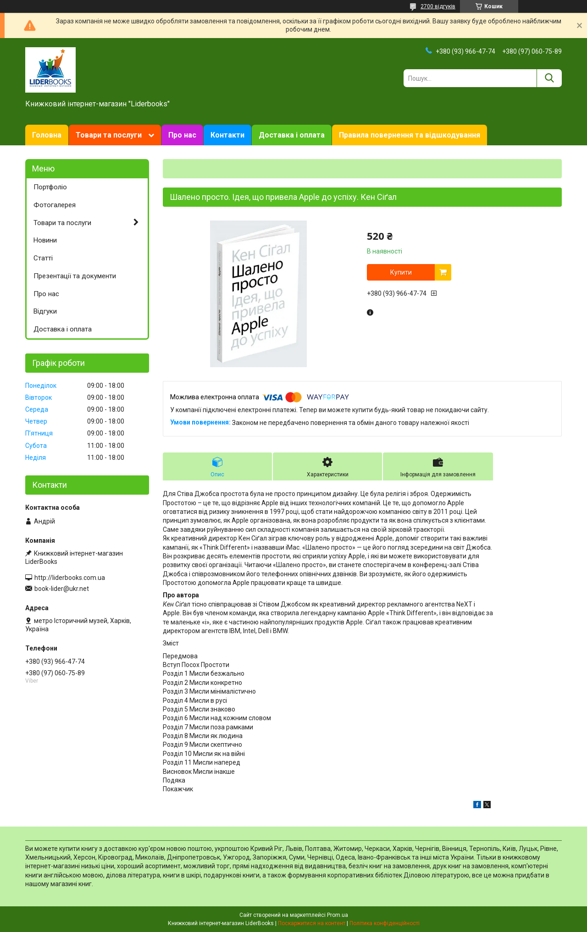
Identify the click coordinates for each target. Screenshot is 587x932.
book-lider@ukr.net (61, 588)
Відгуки (45, 311)
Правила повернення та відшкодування (409, 135)
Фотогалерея (54, 205)
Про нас (182, 135)
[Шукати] (549, 78)
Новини (45, 240)
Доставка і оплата (292, 135)
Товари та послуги (109, 135)
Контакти (227, 135)
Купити (401, 272)
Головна (46, 135)
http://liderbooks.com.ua (69, 577)
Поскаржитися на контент (311, 923)
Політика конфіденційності (384, 923)
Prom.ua (337, 915)
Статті (43, 258)
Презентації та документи (74, 276)
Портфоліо (50, 187)
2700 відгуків (438, 6)
